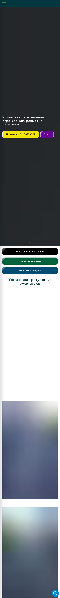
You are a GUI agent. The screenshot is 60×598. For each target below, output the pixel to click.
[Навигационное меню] (4, 3)
